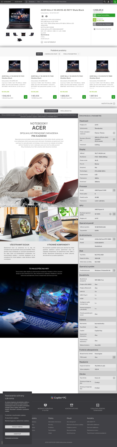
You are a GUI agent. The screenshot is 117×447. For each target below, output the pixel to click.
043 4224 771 (91, 422)
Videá (50, 433)
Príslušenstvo (65, 111)
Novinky (50, 424)
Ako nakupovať (71, 422)
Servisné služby (71, 430)
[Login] (108, 1)
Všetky (39, 54)
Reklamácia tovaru (92, 430)
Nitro (39, 1)
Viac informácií (51, 111)
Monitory (32, 430)
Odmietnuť (17, 434)
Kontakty (90, 418)
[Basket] (115, 1)
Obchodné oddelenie (93, 424)
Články (50, 418)
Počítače (32, 427)
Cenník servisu (71, 433)
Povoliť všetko (17, 427)
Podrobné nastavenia (11, 438)
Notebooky (32, 1)
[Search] (104, 1)
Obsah (69, 418)
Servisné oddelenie (92, 427)
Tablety (32, 424)
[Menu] (6, 1)
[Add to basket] (104, 15)
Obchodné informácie (54, 422)
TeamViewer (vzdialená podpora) (96, 433)
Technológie (52, 430)
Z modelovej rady (53, 54)
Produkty (33, 418)
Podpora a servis (71, 427)
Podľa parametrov (71, 54)
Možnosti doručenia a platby (75, 424)
